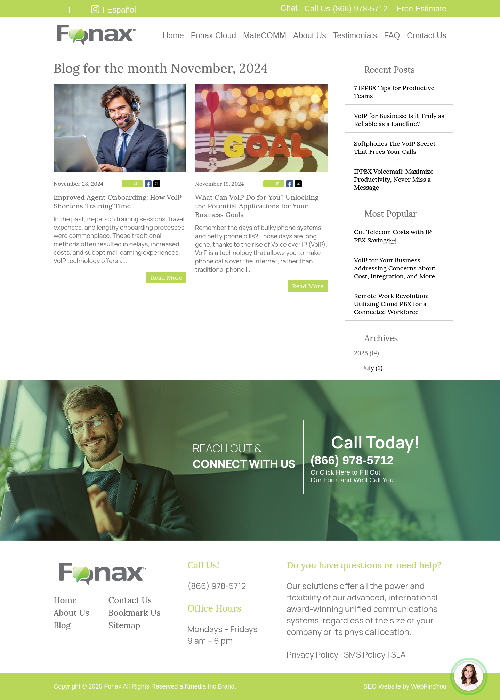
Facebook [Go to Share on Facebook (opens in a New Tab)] (148, 183)
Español (121, 9)
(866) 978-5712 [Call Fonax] (360, 8)
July (372, 368)
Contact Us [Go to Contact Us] (426, 35)
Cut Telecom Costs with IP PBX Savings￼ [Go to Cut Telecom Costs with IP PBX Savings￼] (393, 236)
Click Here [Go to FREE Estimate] (335, 472)
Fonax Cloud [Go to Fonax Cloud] (213, 35)
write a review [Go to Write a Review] (60, 8)
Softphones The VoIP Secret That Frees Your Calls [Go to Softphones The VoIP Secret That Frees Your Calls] (395, 148)
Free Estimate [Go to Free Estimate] (421, 8)
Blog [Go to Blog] (62, 625)
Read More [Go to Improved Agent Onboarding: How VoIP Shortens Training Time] (166, 277)
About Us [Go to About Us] (309, 35)
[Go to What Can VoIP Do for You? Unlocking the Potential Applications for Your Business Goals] (261, 128)
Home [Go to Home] (173, 35)
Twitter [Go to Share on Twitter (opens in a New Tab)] (156, 183)
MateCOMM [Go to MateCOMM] (264, 35)
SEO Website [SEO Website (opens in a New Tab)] (382, 686)
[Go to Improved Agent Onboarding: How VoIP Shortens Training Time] (120, 128)
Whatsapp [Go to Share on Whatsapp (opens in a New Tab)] (165, 183)
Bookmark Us (134, 612)
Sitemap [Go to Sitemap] (124, 625)
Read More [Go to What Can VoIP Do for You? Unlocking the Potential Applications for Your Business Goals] (308, 286)
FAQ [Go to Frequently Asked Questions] (392, 35)
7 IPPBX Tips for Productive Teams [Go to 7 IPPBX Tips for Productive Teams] (394, 92)
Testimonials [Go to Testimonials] (355, 35)
